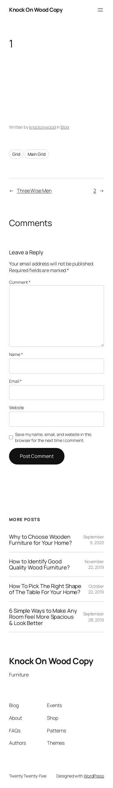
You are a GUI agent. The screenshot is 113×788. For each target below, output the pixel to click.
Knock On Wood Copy (35, 9)
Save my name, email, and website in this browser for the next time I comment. (53, 437)
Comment (19, 282)
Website (16, 407)
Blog (65, 127)
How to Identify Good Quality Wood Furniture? (39, 564)
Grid (16, 154)
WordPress (94, 776)
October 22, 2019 (96, 589)
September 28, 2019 (93, 617)
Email (15, 381)
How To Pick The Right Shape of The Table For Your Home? (45, 589)
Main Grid (37, 154)
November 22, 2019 (94, 564)
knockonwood (42, 127)
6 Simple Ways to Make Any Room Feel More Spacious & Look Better (43, 617)
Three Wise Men (34, 190)
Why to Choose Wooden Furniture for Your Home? (40, 540)
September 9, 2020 (93, 540)
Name (16, 354)
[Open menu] (100, 10)
